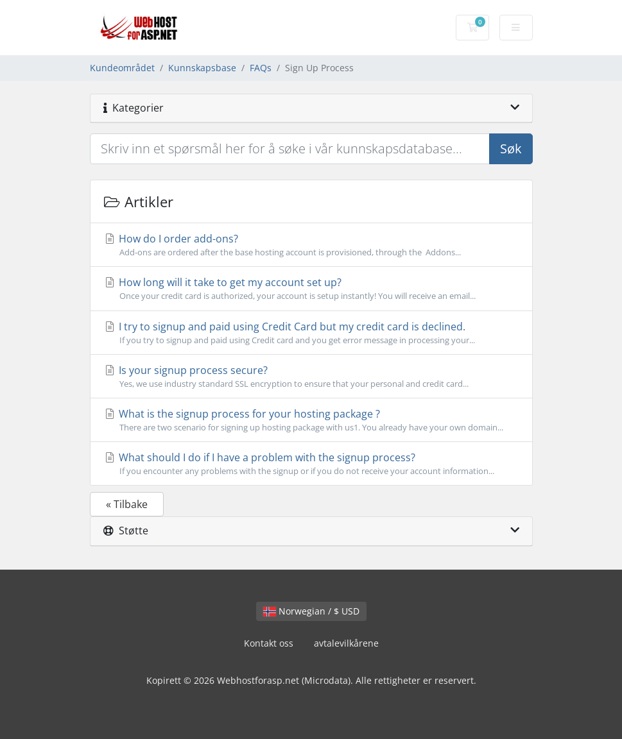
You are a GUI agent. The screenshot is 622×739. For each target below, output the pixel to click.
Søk (511, 148)
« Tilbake (127, 504)
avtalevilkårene (346, 643)
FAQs (261, 68)
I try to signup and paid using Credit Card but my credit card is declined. (311, 332)
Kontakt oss (268, 643)
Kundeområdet (122, 68)
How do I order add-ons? (311, 245)
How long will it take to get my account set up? (311, 288)
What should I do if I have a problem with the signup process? (311, 463)
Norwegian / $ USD (311, 611)
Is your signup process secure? (311, 376)
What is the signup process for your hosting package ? (311, 420)
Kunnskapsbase (202, 68)
